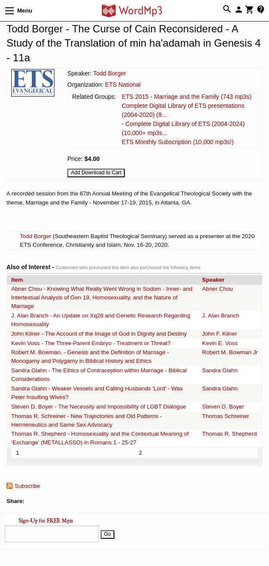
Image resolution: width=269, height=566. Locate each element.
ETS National (122, 84)
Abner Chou (217, 289)
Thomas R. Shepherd (229, 434)
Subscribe (27, 486)
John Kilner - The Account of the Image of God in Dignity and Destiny (99, 333)
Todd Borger (109, 73)
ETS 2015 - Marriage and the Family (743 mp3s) (186, 96)
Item (17, 280)
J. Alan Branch (220, 315)
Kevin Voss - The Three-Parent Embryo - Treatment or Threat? (91, 343)
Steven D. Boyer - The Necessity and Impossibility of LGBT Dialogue (98, 406)
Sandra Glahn (219, 370)
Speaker (213, 280)
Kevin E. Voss (219, 343)
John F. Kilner (219, 333)
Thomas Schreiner (225, 416)
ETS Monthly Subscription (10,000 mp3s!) (178, 141)
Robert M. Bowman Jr (230, 352)
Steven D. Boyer (223, 406)
